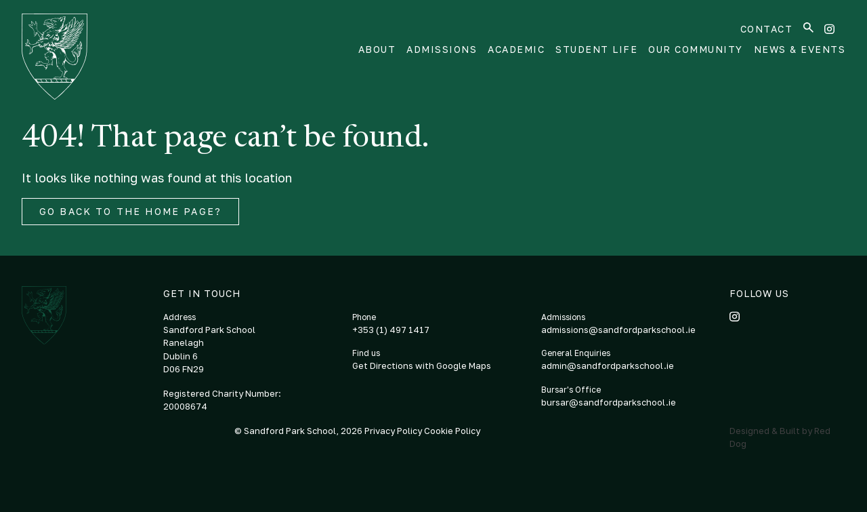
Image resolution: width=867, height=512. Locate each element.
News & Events (800, 49)
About (377, 49)
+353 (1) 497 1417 (390, 329)
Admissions (441, 49)
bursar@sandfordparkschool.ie (608, 402)
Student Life (596, 49)
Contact (766, 29)
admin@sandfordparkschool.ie (607, 365)
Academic (516, 49)
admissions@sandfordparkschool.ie (618, 329)
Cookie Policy (452, 430)
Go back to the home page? (130, 211)
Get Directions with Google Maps (421, 365)
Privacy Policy (394, 430)
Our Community (695, 49)
